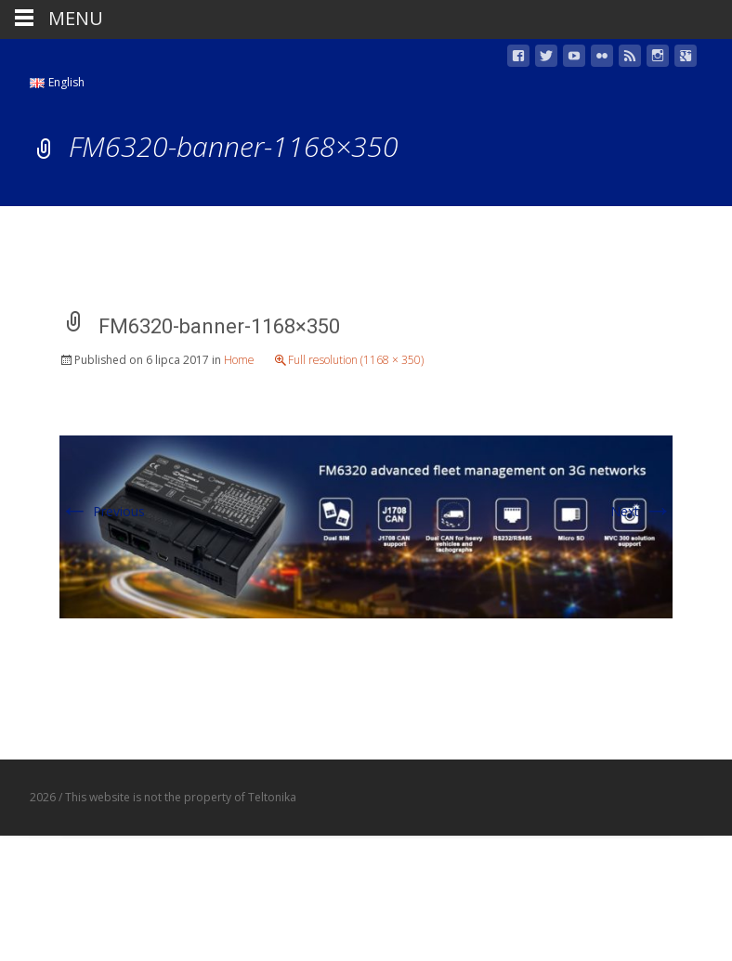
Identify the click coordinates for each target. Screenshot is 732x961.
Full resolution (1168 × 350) (356, 360)
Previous (102, 511)
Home (239, 360)
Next (641, 511)
